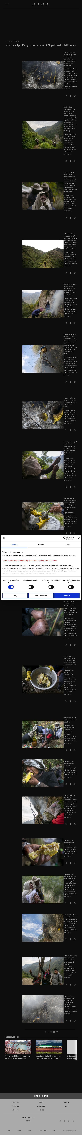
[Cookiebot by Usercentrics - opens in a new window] (64, 538)
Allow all (67, 596)
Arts (67, 1106)
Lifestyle (41, 1106)
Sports (15, 1110)
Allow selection (41, 596)
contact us (43, 1130)
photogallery (13, 41)
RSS (54, 1130)
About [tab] (67, 544)
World (66, 1102)
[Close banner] (79, 538)
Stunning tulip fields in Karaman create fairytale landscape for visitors (48, 1058)
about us (30, 1130)
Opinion (41, 1110)
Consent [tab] (14, 544)
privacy (19, 1130)
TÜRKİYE (41, 1102)
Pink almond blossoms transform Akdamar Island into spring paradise (17, 1058)
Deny (15, 596)
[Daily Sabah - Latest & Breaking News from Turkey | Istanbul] (41, 4)
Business (15, 1106)
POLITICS (15, 1102)
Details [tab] (41, 544)
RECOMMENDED (12, 1037)
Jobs (9, 1130)
